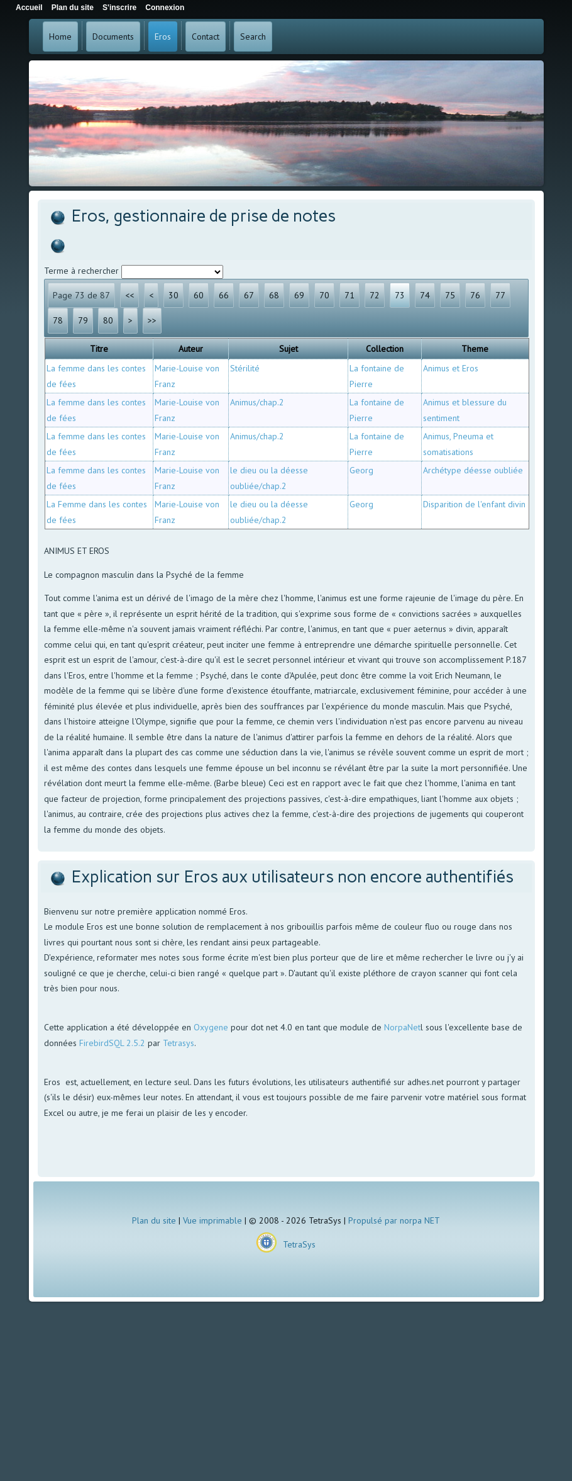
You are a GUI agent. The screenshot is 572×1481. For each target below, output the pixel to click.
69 (299, 295)
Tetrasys (178, 1043)
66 (224, 295)
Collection (385, 348)
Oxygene (211, 1027)
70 (324, 295)
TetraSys (299, 1244)
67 (249, 295)
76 (475, 295)
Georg (361, 470)
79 (83, 320)
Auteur (191, 348)
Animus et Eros (450, 368)
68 (274, 295)
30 (173, 295)
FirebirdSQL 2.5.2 (112, 1043)
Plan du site (154, 1220)
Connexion (164, 7)
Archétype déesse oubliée (473, 470)
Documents (113, 36)
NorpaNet (402, 1027)
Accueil (29, 7)
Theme (474, 348)
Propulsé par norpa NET (394, 1220)
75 (450, 295)
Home (60, 36)
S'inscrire (119, 7)
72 (375, 295)
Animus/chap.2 (257, 402)
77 (500, 295)
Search (253, 36)
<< (129, 295)
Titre (99, 348)
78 (58, 320)
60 (199, 295)
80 (108, 320)
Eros (163, 36)
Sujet (288, 348)
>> (152, 320)
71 (349, 295)
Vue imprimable (212, 1220)
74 (425, 295)
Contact (205, 36)
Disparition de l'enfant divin (474, 504)
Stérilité (245, 368)
